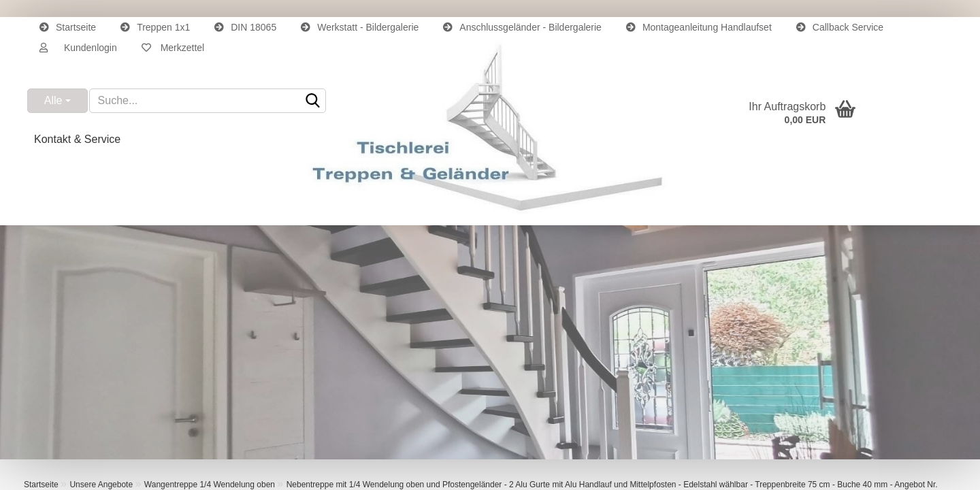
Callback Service (839, 27)
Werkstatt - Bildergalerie (360, 27)
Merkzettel (173, 47)
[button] (78, 47)
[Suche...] (57, 100)
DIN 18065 (245, 27)
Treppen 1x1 (155, 27)
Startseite (67, 27)
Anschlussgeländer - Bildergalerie (522, 27)
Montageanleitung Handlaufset (699, 27)
